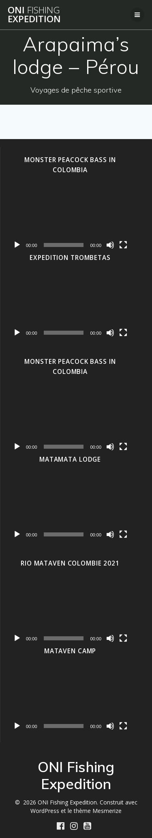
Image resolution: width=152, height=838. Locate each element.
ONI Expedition (34, 15)
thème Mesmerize (98, 811)
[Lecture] (17, 245)
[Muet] (110, 245)
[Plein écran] (123, 245)
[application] (70, 217)
